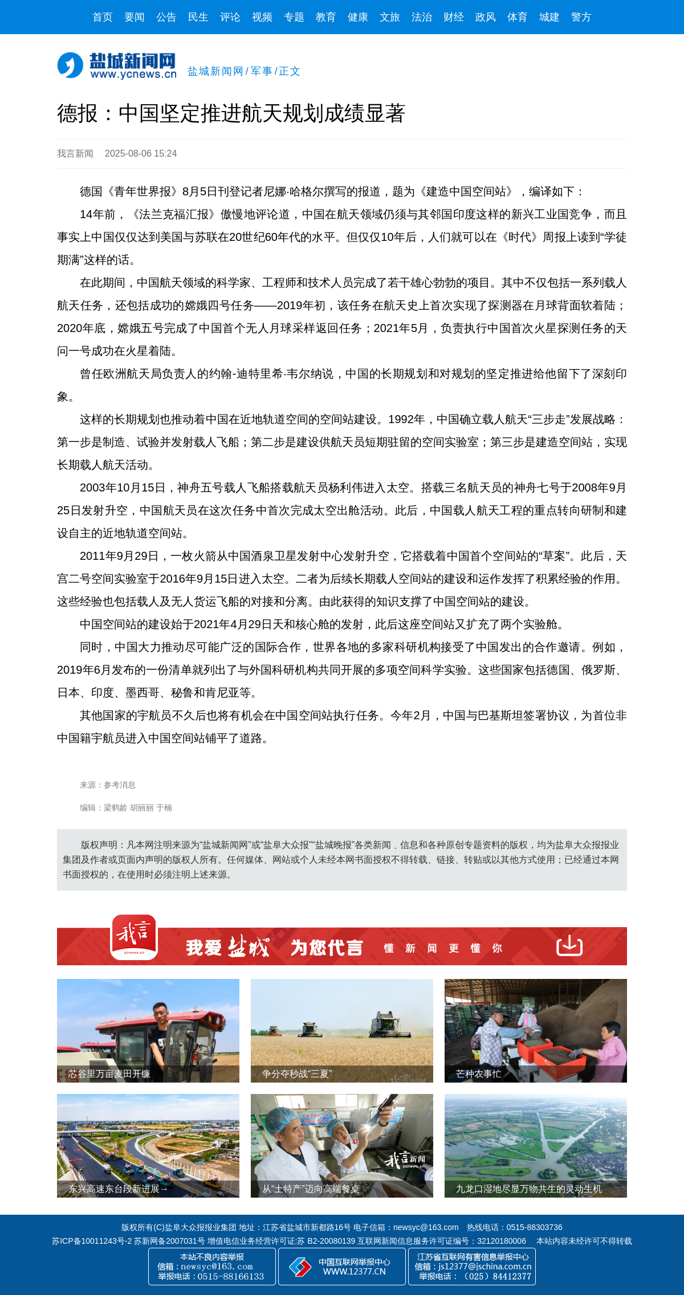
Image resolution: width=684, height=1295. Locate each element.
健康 (358, 17)
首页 (102, 17)
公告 (166, 17)
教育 (326, 17)
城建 (549, 17)
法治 (422, 17)
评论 (230, 17)
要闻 (134, 17)
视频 (262, 17)
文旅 (390, 17)
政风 (485, 17)
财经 (453, 17)
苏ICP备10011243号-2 (92, 1240)
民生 (198, 17)
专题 (294, 17)
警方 (581, 17)
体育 (517, 17)
